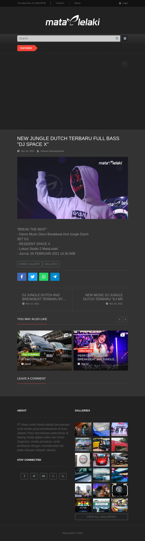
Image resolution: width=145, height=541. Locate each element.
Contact (60, 3)
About (77, 3)
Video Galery (29, 264)
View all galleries (101, 516)
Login (123, 3)
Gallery (51, 264)
